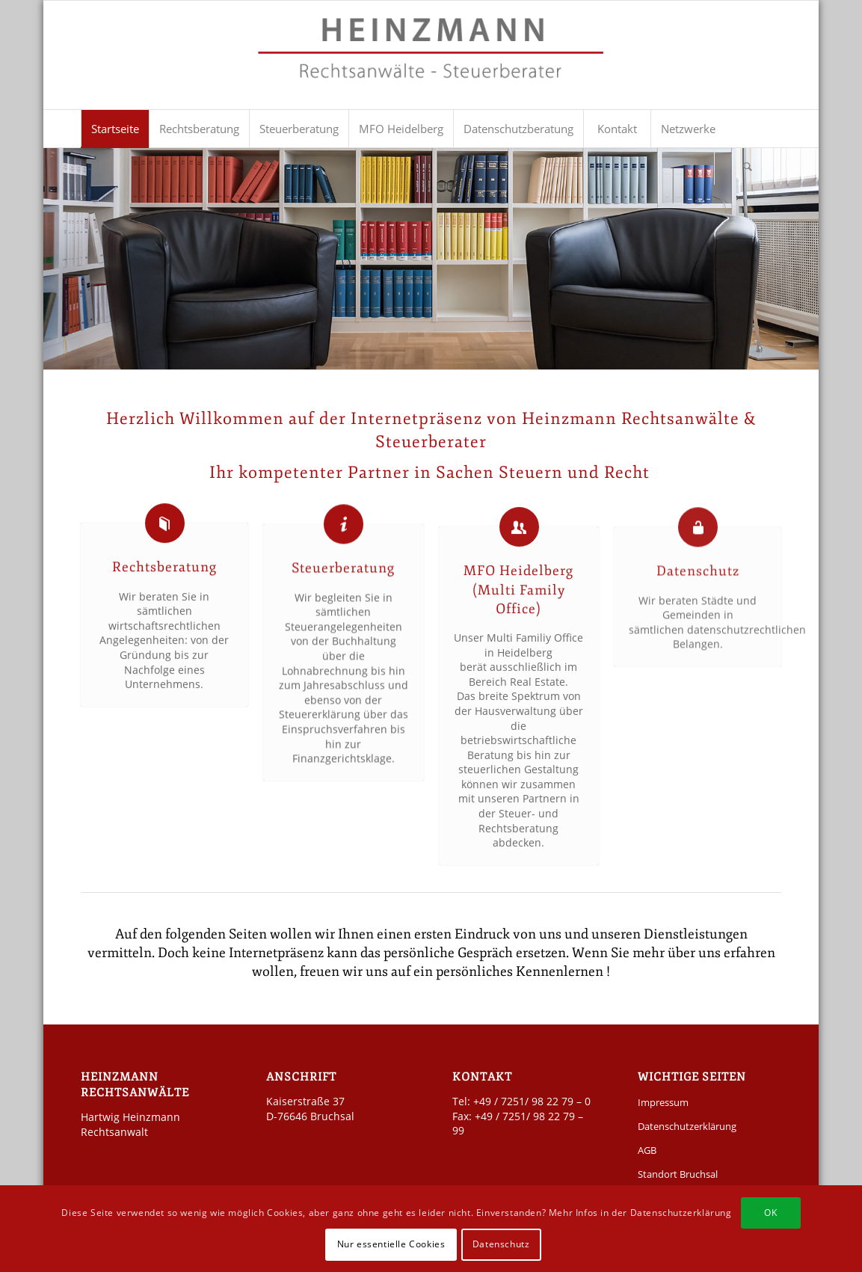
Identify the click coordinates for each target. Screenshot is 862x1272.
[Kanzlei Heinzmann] (431, 62)
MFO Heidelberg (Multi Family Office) (518, 605)
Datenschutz (697, 582)
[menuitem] (115, 128)
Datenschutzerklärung (687, 1126)
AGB (647, 1150)
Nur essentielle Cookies (391, 1244)
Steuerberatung (343, 575)
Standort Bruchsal (678, 1174)
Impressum (663, 1102)
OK (770, 1212)
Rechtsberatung (164, 570)
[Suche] (747, 166)
